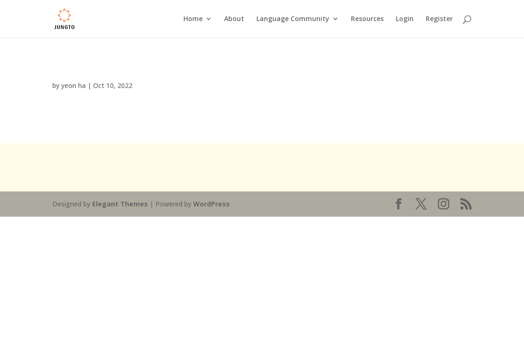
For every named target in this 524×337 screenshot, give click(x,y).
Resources (367, 19)
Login (405, 19)
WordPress (211, 203)
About (234, 19)
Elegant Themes (120, 203)
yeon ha (73, 85)
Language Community (292, 19)
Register (439, 19)
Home (193, 19)
